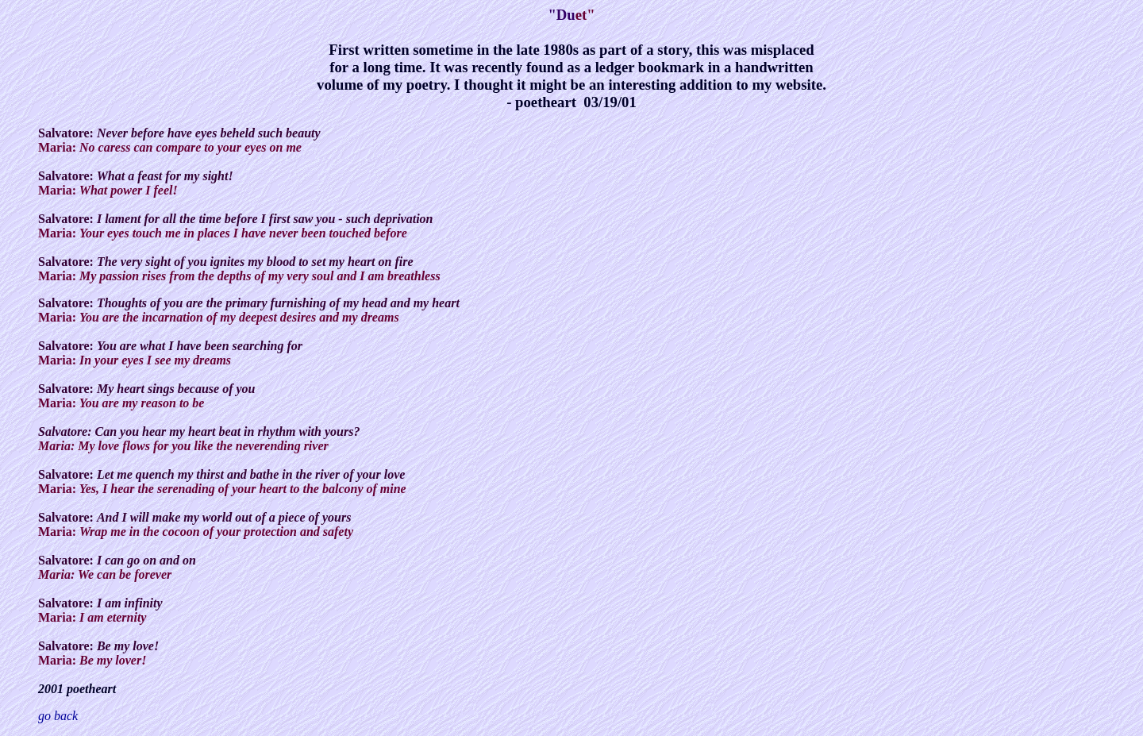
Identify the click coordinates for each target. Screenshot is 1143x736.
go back (58, 716)
